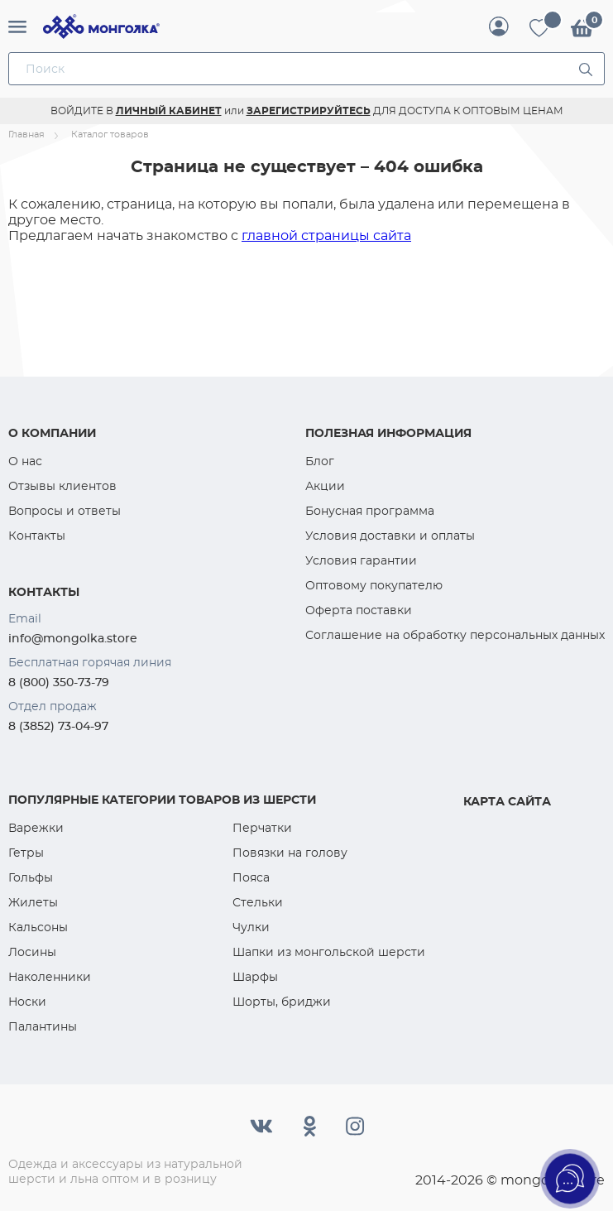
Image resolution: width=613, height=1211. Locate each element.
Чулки (251, 927)
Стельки (257, 902)
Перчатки (262, 827)
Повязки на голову (289, 852)
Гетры (26, 852)
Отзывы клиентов (62, 485)
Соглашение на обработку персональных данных (455, 634)
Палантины (42, 1026)
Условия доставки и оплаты (390, 535)
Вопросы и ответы (64, 510)
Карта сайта (507, 801)
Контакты (36, 535)
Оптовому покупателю (374, 585)
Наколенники (49, 976)
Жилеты (33, 902)
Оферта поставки (358, 610)
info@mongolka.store (72, 638)
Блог (319, 461)
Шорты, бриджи (281, 1001)
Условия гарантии (361, 560)
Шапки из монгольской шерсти (328, 951)
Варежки (36, 827)
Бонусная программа (369, 510)
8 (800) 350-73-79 (58, 682)
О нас (25, 461)
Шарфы (255, 976)
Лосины (32, 951)
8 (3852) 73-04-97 (58, 725)
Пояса (251, 877)
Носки (27, 1001)
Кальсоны (38, 927)
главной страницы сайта (326, 235)
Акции (325, 485)
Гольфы (30, 877)
